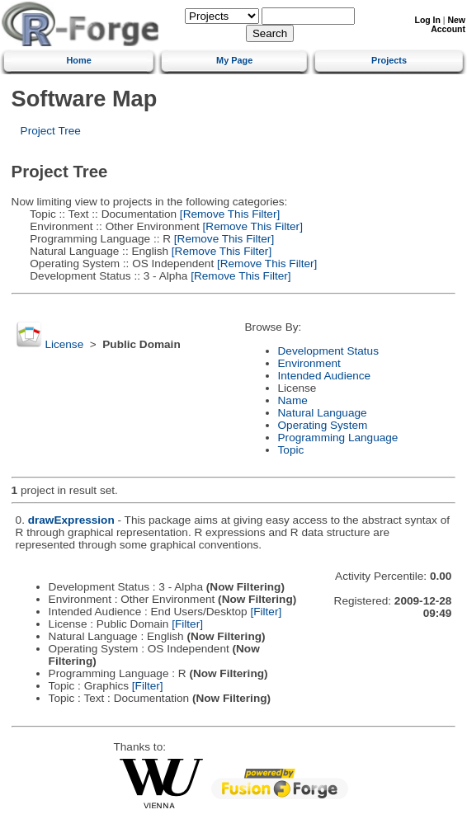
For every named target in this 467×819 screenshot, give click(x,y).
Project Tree (51, 131)
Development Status (328, 351)
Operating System (323, 425)
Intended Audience (324, 375)
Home (79, 60)
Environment (309, 363)
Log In (428, 20)
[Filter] (265, 611)
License (64, 344)
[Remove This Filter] (228, 214)
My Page (234, 60)
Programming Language (338, 437)
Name (293, 400)
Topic (291, 450)
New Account (448, 25)
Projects (389, 60)
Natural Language (322, 413)
